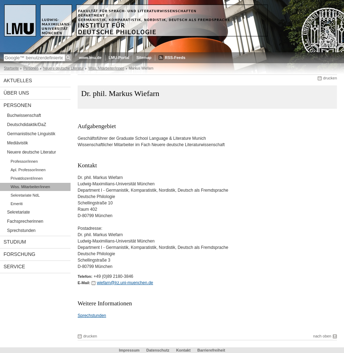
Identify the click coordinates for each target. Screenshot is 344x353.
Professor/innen (24, 161)
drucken (330, 78)
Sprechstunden (21, 230)
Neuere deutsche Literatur (63, 68)
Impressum (129, 350)
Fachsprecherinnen (25, 221)
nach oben (322, 336)
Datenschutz (157, 350)
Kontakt (183, 350)
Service (14, 266)
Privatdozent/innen (27, 178)
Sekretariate (18, 212)
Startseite (11, 68)
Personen (30, 68)
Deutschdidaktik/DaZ (26, 124)
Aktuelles (18, 80)
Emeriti (17, 204)
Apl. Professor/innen (28, 170)
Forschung (19, 254)
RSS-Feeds (175, 57)
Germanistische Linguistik (31, 133)
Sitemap (143, 57)
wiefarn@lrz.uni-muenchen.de (125, 282)
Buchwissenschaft (24, 115)
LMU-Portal (119, 57)
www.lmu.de (90, 57)
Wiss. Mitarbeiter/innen (106, 68)
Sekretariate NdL (25, 195)
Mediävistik (17, 142)
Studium (15, 242)
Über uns (16, 93)
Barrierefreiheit (211, 350)
